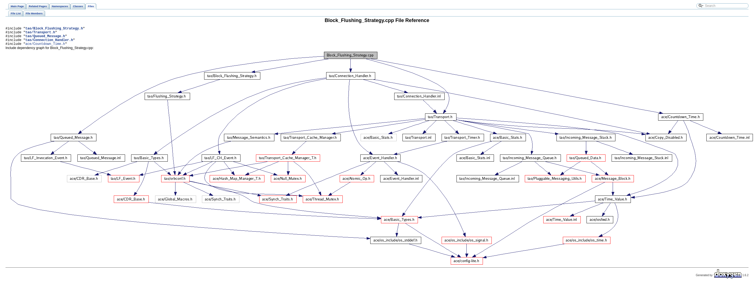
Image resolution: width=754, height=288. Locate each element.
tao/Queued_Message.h (45, 38)
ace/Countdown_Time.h (45, 47)
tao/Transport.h (40, 33)
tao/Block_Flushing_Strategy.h (54, 29)
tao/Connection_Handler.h (49, 43)
